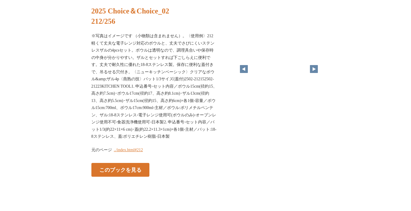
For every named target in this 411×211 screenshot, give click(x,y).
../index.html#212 (128, 150)
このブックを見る (120, 170)
